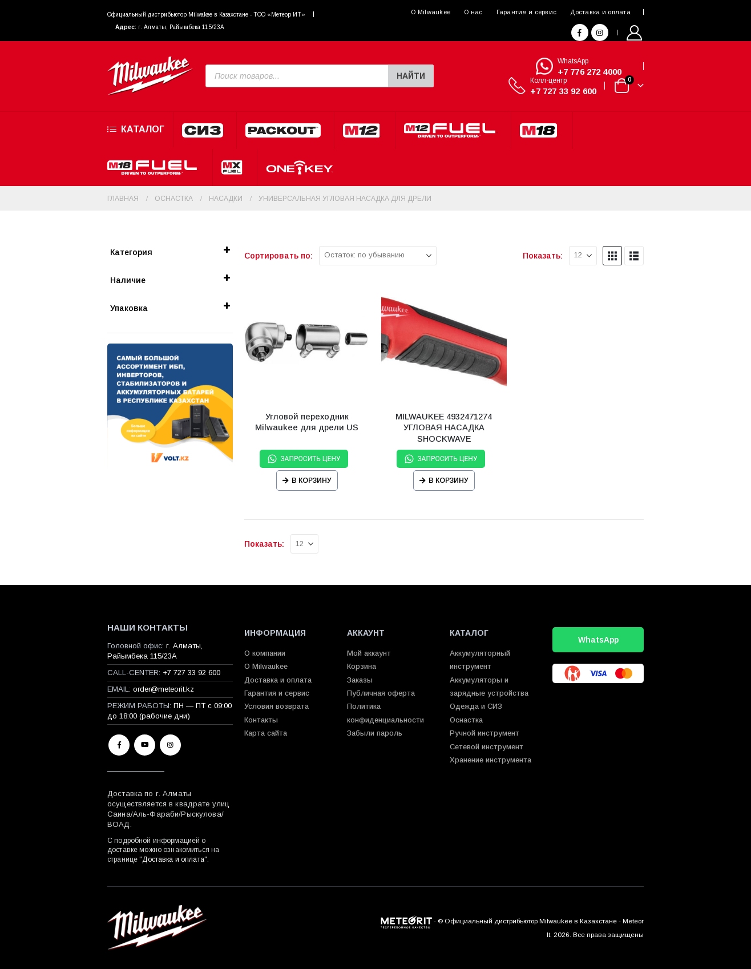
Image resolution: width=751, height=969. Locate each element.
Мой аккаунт (369, 653)
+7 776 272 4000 (589, 71)
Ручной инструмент (484, 733)
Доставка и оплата (600, 12)
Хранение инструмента (490, 760)
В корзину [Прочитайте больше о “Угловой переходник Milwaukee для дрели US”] (312, 480)
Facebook (119, 745)
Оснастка (466, 720)
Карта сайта (265, 733)
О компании (264, 653)
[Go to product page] (307, 339)
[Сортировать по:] (378, 255)
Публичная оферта (381, 693)
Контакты (261, 720)
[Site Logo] (150, 76)
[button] (612, 255)
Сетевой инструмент (486, 746)
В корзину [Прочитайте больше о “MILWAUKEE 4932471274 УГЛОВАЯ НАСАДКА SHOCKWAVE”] (449, 480)
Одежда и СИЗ (476, 706)
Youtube (144, 745)
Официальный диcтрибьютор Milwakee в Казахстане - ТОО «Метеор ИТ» (206, 14)
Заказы (360, 680)
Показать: (543, 255)
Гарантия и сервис (526, 12)
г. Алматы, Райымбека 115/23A (181, 27)
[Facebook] (579, 32)
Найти (411, 75)
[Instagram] (599, 32)
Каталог (135, 129)
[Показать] (583, 255)
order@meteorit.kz (163, 689)
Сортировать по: (278, 255)
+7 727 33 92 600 (563, 91)
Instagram (170, 745)
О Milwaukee (430, 12)
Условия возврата (276, 706)
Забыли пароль (374, 733)
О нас (473, 12)
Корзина (361, 666)
